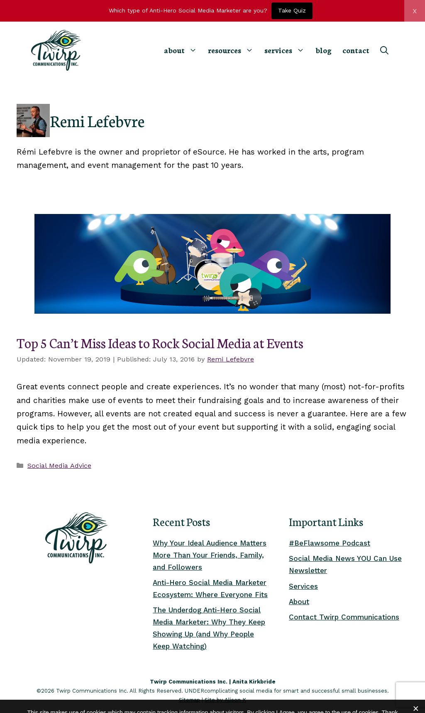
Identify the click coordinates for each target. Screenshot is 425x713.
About (299, 601)
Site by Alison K (225, 700)
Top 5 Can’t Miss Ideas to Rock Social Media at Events (160, 342)
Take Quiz (292, 10)
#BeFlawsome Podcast (329, 543)
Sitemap (189, 700)
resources (233, 50)
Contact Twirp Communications (344, 617)
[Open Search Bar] (384, 50)
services (287, 50)
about (183, 50)
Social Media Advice (59, 466)
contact (355, 49)
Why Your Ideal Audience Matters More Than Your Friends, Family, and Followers (209, 555)
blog (323, 49)
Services (303, 586)
